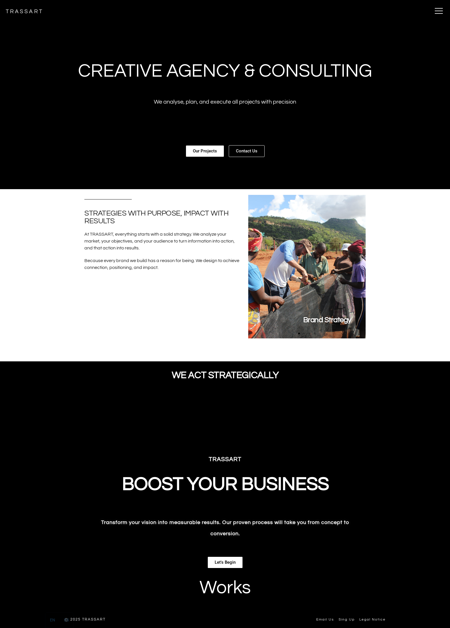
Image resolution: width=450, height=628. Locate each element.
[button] (299, 333)
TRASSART (25, 11)
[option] (66, 620)
